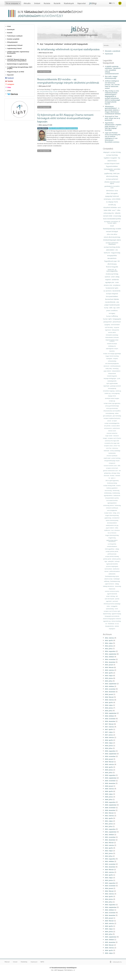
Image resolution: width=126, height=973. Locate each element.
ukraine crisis (108, 285)
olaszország (118, 586)
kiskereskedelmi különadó (112, 337)
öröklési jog (108, 393)
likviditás (112, 475)
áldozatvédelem (116, 371)
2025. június (109, 932)
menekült (117, 475)
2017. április (109, 729)
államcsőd (106, 475)
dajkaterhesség (107, 613)
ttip (119, 158)
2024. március (109, 894)
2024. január (109, 888)
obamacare (106, 366)
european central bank (112, 468)
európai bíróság (116, 152)
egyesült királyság (116, 613)
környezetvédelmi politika (112, 498)
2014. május (109, 643)
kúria (116, 190)
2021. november (110, 837)
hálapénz (115, 358)
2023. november (110, 886)
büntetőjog (115, 368)
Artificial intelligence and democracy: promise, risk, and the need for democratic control (112, 84)
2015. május (109, 675)
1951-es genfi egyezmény (112, 480)
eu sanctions (108, 291)
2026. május (109, 953)
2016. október (109, 716)
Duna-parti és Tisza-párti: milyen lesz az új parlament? (112, 118)
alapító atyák (107, 458)
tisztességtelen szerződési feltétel (112, 169)
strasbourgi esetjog (112, 483)
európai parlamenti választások (112, 243)
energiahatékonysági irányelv (49, 91)
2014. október (109, 657)
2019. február (109, 762)
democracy (115, 448)
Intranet (15, 962)
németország (116, 490)
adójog (117, 549)
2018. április (109, 740)
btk (119, 261)
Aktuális (27, 3)
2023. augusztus (110, 883)
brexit (112, 226)
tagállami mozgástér (110, 158)
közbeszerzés (116, 495)
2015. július (108, 681)
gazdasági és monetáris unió (111, 186)
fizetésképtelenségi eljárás (112, 576)
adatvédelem (110, 250)
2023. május (109, 878)
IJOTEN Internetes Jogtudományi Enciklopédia (18, 52)
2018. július (108, 748)
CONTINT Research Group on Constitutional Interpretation (16, 60)
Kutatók (57, 3)
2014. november (110, 659)
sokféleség (106, 581)
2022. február (109, 843)
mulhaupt (117, 561)
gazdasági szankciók (115, 386)
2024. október (109, 910)
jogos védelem (107, 371)
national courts (112, 430)
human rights (107, 319)
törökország (118, 505)
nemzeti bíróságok (112, 231)
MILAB (9, 56)
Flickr (9, 87)
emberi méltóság (110, 596)
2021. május (109, 821)
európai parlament (112, 179)
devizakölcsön (111, 258)
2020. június (109, 797)
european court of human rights (112, 611)
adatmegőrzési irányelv (112, 348)
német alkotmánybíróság (112, 237)
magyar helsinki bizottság (112, 356)
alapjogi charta (112, 396)
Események (11, 29)
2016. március (109, 700)
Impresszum (109, 54)
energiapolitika (112, 255)
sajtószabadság (110, 608)
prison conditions (112, 310)
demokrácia (110, 190)
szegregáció (112, 628)
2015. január (109, 665)
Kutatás (47, 3)
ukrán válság (115, 276)
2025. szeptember (110, 937)
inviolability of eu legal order (111, 443)
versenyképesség (110, 413)
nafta (110, 307)
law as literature (112, 532)
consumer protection (112, 433)
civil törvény (109, 327)
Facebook (10, 78)
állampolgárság (112, 388)
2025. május (109, 929)
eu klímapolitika (112, 544)
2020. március (109, 789)
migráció (108, 279)
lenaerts (118, 485)
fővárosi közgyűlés (112, 266)
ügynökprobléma (108, 495)
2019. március (109, 764)
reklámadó (106, 450)
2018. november (110, 756)
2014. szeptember (110, 654)
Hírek (9, 26)
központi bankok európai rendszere (112, 340)
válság (114, 513)
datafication (116, 569)
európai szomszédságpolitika (112, 423)
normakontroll (115, 518)
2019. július (108, 772)
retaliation (116, 435)
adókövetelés (112, 574)
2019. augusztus (110, 775)
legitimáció (108, 330)
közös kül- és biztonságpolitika (112, 270)
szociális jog (112, 204)
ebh (117, 596)
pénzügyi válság (115, 473)
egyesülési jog (107, 621)
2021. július (108, 826)
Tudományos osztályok (14, 36)
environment (115, 324)
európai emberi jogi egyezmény (112, 403)
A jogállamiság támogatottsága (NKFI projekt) (19, 67)
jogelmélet (109, 601)
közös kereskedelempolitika (112, 218)
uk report (114, 420)
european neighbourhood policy (112, 418)
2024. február (109, 891)
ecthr (118, 307)
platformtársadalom (114, 571)
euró (119, 207)
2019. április (109, 767)
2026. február (109, 945)
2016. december (110, 721)
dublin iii (113, 478)
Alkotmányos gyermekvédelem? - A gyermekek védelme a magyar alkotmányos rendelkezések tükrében (113, 110)
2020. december (110, 810)
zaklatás (117, 626)
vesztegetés (109, 358)
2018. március (109, 737)
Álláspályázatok (12, 42)
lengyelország (112, 537)
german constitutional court (110, 470)
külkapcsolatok (112, 373)
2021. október (109, 835)
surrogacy (112, 313)
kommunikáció (108, 569)
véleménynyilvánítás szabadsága (112, 603)
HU (110, 3)
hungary (105, 438)
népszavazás (112, 588)
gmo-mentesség (117, 415)
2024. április (109, 896)
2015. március (109, 670)
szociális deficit (112, 332)
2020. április (109, 791)
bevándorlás (116, 291)
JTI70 (9, 90)
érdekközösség (116, 493)
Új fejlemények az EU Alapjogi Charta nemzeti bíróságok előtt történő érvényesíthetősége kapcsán (65, 118)
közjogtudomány (109, 626)
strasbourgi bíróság (112, 274)
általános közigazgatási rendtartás (112, 618)
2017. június (109, 735)
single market (108, 435)
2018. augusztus (110, 751)
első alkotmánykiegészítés (112, 363)
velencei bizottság (116, 621)
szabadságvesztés (111, 381)
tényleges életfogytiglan (110, 378)
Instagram (10, 84)
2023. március (109, 872)
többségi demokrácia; (108, 586)
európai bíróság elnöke (109, 485)
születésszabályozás (115, 366)
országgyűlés (114, 606)
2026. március (109, 948)
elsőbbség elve (112, 346)
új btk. (118, 378)
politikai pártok (107, 559)
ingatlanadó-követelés (112, 564)
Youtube (10, 81)
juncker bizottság (115, 458)
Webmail (7, 962)
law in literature (115, 530)
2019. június (109, 770)
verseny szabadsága (115, 450)
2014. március (109, 638)
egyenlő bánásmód (112, 593)
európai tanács (108, 513)
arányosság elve (109, 213)
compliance (116, 285)
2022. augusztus (110, 859)
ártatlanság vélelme (108, 505)
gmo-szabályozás (107, 415)
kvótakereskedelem (112, 546)
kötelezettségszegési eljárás (112, 240)
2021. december (110, 840)
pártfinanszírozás (112, 554)
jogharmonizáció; (109, 583)
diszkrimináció (112, 160)
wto (116, 250)
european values (108, 445)
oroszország (117, 216)
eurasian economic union (110, 465)
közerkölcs (112, 351)
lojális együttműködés (112, 383)
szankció (107, 276)
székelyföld (111, 561)
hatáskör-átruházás (112, 343)
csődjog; (117, 583)
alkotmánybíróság (112, 176)
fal (109, 478)
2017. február (109, 724)
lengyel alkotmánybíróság (112, 515)
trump (106, 307)
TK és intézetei (12, 3)
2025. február (109, 921)
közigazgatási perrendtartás (112, 616)
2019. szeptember (110, 778)
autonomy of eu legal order (112, 440)
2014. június (109, 646)
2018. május (109, 743)
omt (120, 470)
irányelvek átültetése (110, 207)
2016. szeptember (110, 713)
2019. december (110, 783)
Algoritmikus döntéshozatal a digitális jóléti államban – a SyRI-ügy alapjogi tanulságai (113, 126)
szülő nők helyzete (109, 598)
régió (105, 561)
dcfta (119, 465)
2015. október (109, 686)
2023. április (109, 875)
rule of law (108, 448)
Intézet (37, 3)
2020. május (109, 794)
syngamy (107, 324)
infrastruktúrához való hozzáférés (112, 410)
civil (106, 623)
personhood (117, 321)
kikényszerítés (115, 330)
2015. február (109, 667)
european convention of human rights (112, 222)
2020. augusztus (110, 802)
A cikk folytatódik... (44, 71)
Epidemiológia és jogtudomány (17, 64)
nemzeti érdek (107, 216)
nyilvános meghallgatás (112, 566)
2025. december (110, 942)
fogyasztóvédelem (112, 166)
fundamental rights (112, 288)
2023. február (109, 869)
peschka (117, 598)
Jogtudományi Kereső (14, 48)
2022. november (110, 864)
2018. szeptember (110, 754)
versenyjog (107, 199)
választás (117, 213)
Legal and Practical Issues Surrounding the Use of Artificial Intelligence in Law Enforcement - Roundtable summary (112, 137)
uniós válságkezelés (112, 510)
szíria (118, 513)
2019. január (109, 759)
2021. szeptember (110, 832)
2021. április (109, 818)
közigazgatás (117, 319)
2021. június (109, 824)
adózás (117, 413)
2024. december (110, 915)
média (108, 606)
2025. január (109, 918)
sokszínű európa (108, 578)
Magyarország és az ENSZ (15, 71)
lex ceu (117, 623)
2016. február (109, 697)
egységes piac (109, 282)
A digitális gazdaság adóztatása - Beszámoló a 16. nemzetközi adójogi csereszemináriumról (113, 70)
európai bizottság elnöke (112, 247)
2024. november (110, 913)
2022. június (109, 853)
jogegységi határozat (112, 196)
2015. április (109, 673)
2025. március (109, 923)
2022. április (109, 848)
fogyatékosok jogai (110, 261)
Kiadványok (69, 3)
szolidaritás (115, 279)
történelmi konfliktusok (112, 508)
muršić (116, 608)
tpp (114, 307)
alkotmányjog (111, 264)
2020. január (109, 786)
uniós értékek (116, 199)
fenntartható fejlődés (112, 299)
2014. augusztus (110, 651)
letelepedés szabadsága (112, 335)
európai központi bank (112, 163)
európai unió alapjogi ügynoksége (112, 353)
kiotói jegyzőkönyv (110, 549)
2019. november (110, 781)
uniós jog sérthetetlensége (112, 405)
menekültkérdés (110, 302)
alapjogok (106, 152)
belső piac (116, 173)
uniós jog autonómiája (112, 408)
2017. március (109, 727)
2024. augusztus (110, 905)
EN (114, 3)
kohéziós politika (116, 559)
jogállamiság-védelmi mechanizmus (112, 541)
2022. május (109, 851)
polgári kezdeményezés (112, 305)
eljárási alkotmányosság (112, 520)
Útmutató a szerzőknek (112, 51)
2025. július (108, 934)
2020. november (110, 808)
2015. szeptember (110, 684)
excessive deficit (115, 425)
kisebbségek (116, 578)
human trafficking (112, 316)
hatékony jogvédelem (112, 488)
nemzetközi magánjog (109, 391)
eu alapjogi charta (112, 202)
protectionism (116, 428)
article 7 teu (117, 445)
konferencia (107, 530)
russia (117, 282)
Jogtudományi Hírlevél (14, 45)
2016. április (109, 702)
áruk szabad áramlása (112, 500)
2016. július (108, 711)
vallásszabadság (112, 361)
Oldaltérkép (24, 962)
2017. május (109, 732)
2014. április (109, 640)
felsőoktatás (111, 623)
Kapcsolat (81, 3)
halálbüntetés (112, 453)
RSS (42, 962)
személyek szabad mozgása (112, 398)
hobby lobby (109, 368)
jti (92, 3)
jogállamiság (108, 173)
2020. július (108, 799)
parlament (115, 601)
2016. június (109, 708)
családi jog (118, 391)
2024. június (109, 899)
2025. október (109, 940)
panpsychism (107, 321)
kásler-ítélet (107, 210)
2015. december (110, 692)
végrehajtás (106, 386)
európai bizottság (112, 155)
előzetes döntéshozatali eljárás (112, 182)
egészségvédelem (112, 503)
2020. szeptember (110, 805)
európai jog (112, 401)
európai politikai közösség (112, 556)
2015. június (109, 678)
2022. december (110, 867)
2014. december (110, 662)
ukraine (109, 420)
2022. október (109, 861)
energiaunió (112, 463)
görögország (107, 473)
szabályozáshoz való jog (112, 525)
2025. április (109, 926)
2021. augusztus (110, 829)
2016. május (109, 705)
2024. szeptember (110, 907)
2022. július (108, 856)
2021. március (109, 816)
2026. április (109, 950)
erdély (116, 528)
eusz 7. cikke (116, 210)
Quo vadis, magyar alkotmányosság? (111, 77)
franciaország (108, 490)
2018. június (109, 746)
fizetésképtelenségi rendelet (112, 228)
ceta (117, 302)
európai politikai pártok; (112, 551)
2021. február (109, 813)
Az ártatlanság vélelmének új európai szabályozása (68, 49)
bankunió (107, 252)
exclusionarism (108, 428)
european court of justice (114, 438)
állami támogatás (112, 193)
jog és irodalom (110, 528)
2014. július (108, 649)
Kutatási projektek (13, 39)
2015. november (110, 689)
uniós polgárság (115, 393)
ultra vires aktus (112, 234)
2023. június (109, 880)
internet (106, 571)
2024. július (108, 902)
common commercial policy (112, 591)
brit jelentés (107, 425)
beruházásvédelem (112, 523)
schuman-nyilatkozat (112, 455)
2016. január (109, 694)
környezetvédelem (112, 296)
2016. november (110, 719)
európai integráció (112, 293)
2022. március (109, 845)
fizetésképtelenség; (115, 581)
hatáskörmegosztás (112, 376)
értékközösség (107, 493)
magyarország (115, 252)
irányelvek (116, 327)
